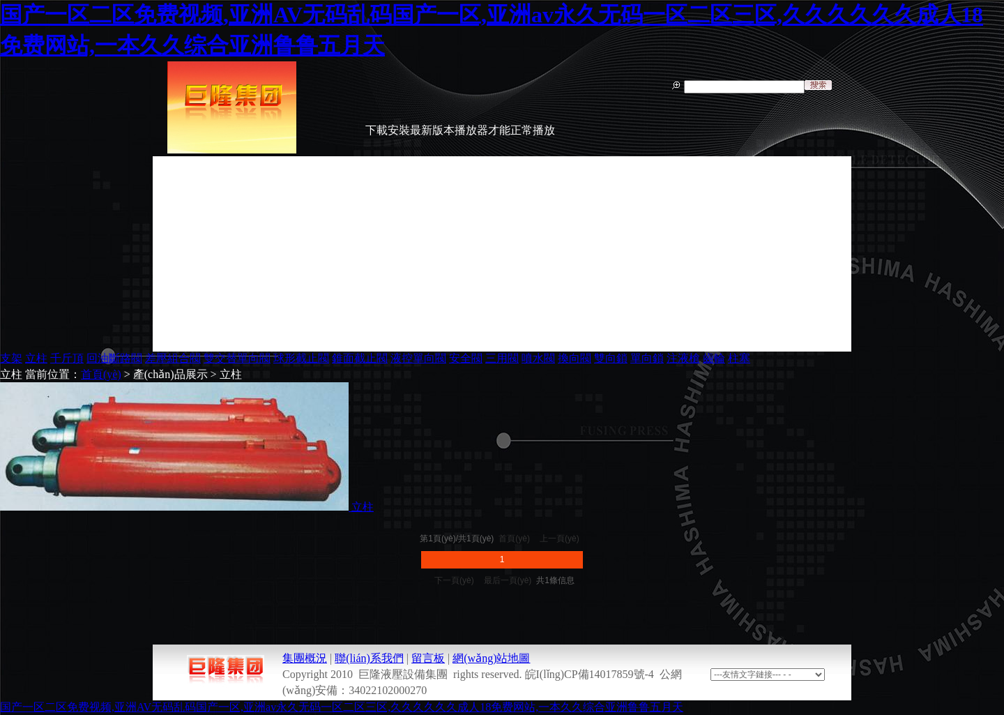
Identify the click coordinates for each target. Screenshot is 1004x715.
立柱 (36, 358)
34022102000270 (388, 690)
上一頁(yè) (559, 538)
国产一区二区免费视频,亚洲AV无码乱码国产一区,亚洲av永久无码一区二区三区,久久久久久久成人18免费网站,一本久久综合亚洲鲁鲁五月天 (341, 707)
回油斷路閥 (114, 358)
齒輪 (714, 358)
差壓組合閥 (173, 358)
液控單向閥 (418, 358)
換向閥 (574, 358)
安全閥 (465, 358)
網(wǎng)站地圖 (491, 658)
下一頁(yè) (454, 580)
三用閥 (502, 358)
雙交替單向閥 (237, 358)
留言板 (428, 658)
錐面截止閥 (360, 358)
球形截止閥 (301, 358)
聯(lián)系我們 (369, 658)
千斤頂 (67, 358)
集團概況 (304, 658)
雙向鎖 (611, 358)
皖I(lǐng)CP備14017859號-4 (589, 674)
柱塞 (739, 358)
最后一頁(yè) (508, 580)
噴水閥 (538, 358)
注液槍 (683, 358)
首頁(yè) (101, 374)
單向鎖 (647, 358)
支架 (11, 358)
